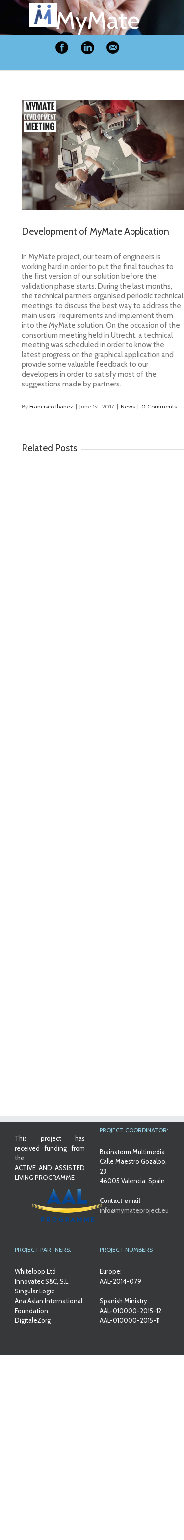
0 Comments (159, 406)
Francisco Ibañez (51, 406)
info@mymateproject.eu (134, 1210)
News (128, 406)
